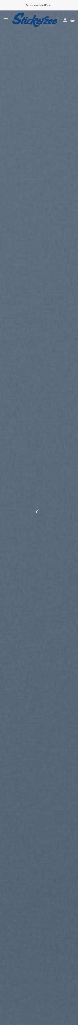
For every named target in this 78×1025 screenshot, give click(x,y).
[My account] (65, 19)
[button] (5, 20)
